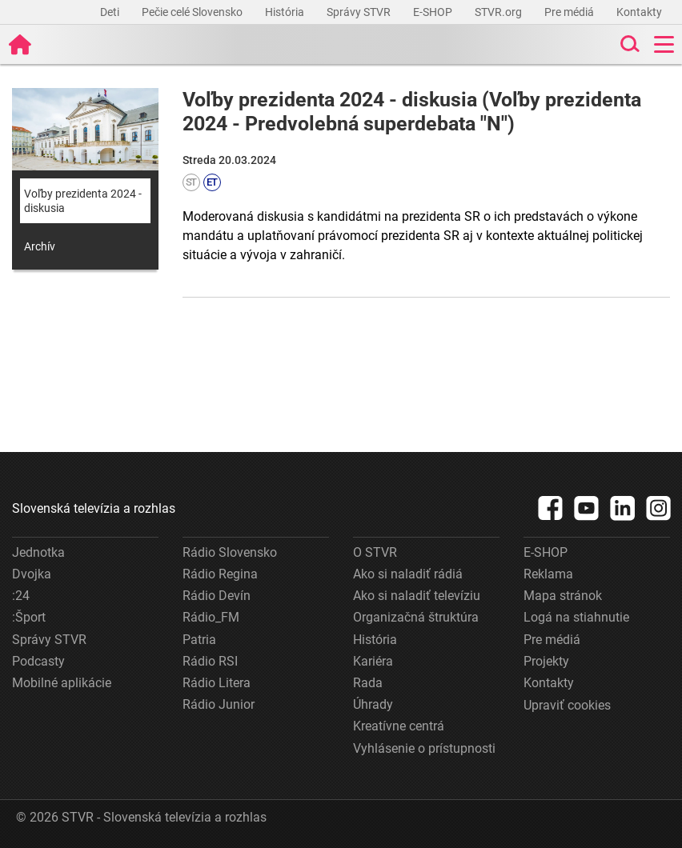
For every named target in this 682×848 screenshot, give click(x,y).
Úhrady (373, 704)
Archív (39, 246)
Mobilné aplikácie (61, 682)
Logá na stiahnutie (576, 617)
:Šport (29, 617)
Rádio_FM (211, 617)
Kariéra (373, 661)
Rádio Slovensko (230, 552)
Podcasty (38, 661)
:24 (21, 595)
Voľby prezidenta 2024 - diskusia (83, 200)
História (286, 12)
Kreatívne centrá (398, 726)
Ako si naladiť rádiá (408, 574)
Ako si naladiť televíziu (416, 595)
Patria (199, 639)
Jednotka (38, 552)
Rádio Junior (219, 704)
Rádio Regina (220, 574)
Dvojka (31, 574)
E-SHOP (434, 12)
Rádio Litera (217, 682)
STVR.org (499, 12)
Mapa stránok (563, 595)
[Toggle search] (628, 44)
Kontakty (639, 12)
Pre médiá (570, 12)
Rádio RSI (210, 661)
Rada (368, 682)
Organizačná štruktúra (416, 617)
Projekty (546, 661)
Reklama (548, 574)
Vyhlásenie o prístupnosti (424, 748)
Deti (111, 12)
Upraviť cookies (567, 705)
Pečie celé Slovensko (193, 12)
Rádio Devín (217, 595)
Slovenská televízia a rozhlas (93, 508)
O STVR (375, 552)
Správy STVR (360, 12)
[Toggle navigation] (664, 44)
